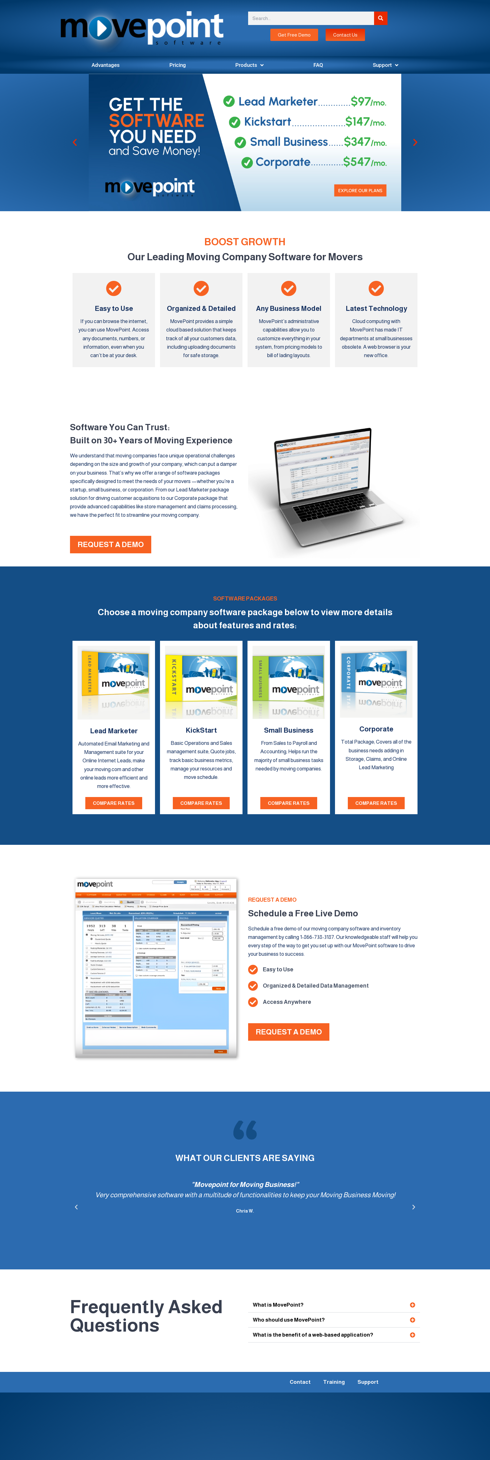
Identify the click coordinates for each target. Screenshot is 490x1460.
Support (385, 65)
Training (334, 1382)
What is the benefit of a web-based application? (313, 1335)
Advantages (106, 65)
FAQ (318, 65)
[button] (74, 142)
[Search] (381, 18)
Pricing (177, 65)
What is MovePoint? (278, 1305)
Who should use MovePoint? (289, 1320)
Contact (300, 1382)
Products (249, 65)
